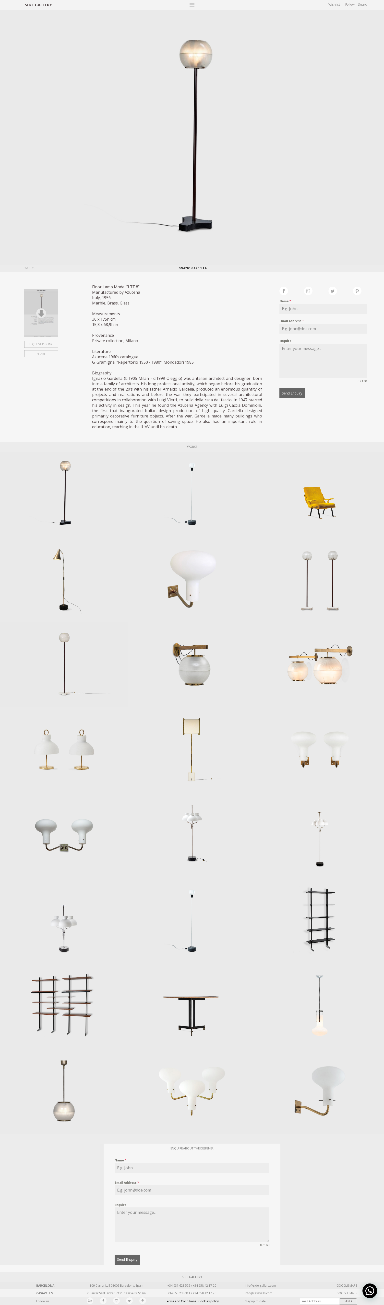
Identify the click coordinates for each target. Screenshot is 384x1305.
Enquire (285, 341)
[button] (371, 1296)
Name (285, 301)
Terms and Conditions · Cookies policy (192, 1301)
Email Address (291, 321)
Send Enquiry (292, 393)
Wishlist (334, 4)
